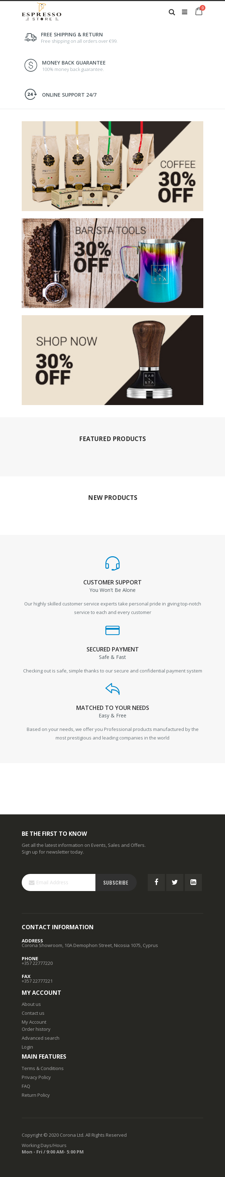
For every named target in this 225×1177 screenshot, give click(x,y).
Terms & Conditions (43, 1068)
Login (27, 1047)
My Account (34, 1022)
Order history (36, 1029)
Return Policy (36, 1095)
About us (31, 1004)
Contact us (33, 1013)
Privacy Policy (36, 1077)
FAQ (26, 1086)
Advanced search (40, 1038)
